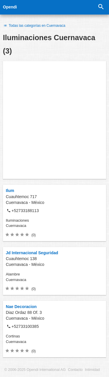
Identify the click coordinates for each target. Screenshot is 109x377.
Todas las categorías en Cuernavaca (34, 26)
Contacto (75, 370)
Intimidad (92, 370)
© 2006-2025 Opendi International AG (35, 370)
